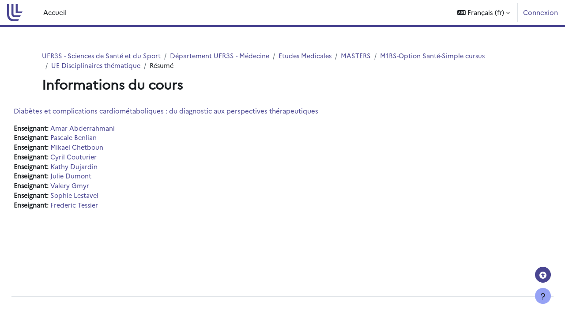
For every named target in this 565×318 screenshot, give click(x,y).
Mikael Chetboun (98, 148)
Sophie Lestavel (96, 198)
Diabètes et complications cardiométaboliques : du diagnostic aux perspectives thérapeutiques (186, 111)
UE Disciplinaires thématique (97, 66)
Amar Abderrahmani (103, 128)
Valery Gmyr (90, 188)
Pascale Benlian (95, 139)
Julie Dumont (92, 178)
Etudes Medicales (313, 56)
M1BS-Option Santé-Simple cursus (444, 56)
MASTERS (365, 56)
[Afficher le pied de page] (543, 296)
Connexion (540, 12)
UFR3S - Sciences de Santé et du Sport (103, 56)
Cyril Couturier (94, 158)
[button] (484, 12)
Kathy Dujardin (95, 168)
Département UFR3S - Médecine (225, 56)
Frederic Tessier (96, 208)
